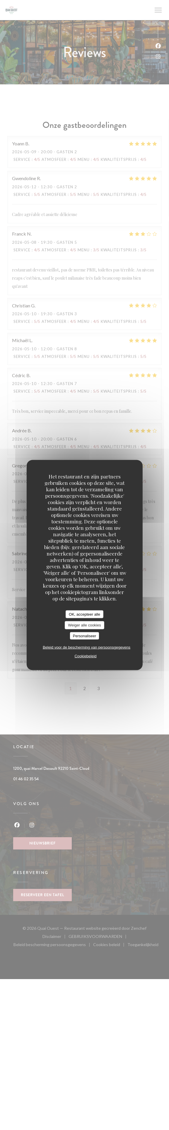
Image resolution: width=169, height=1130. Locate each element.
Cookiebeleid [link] (85, 656)
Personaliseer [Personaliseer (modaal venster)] (84, 635)
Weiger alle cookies (84, 625)
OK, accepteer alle (84, 614)
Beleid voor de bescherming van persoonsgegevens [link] (86, 647)
